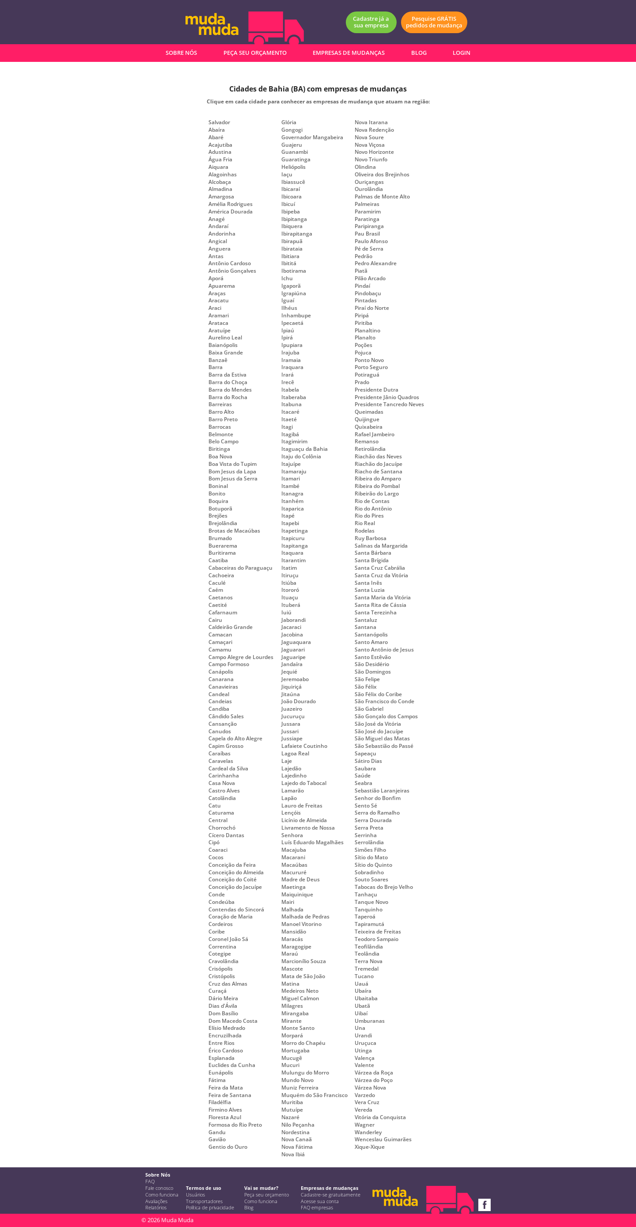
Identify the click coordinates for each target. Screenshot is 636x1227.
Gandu (217, 1132)
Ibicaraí (290, 189)
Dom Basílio (223, 1013)
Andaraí (218, 226)
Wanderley (368, 1132)
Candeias (220, 701)
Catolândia (222, 798)
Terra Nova (368, 961)
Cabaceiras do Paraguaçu (240, 568)
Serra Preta (369, 827)
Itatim (289, 568)
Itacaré (290, 411)
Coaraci (217, 850)
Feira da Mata (225, 1087)
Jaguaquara (296, 642)
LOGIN (461, 53)
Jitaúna (290, 694)
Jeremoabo (295, 679)
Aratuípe (219, 330)
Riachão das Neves (378, 456)
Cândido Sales (226, 716)
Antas (215, 256)
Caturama (221, 812)
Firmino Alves (225, 1109)
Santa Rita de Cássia (380, 605)
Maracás (292, 939)
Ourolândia (369, 189)
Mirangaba (295, 1013)
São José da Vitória (378, 724)
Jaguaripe (293, 657)
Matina (290, 983)
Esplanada (221, 1058)
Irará (287, 374)
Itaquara (292, 552)
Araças (217, 293)
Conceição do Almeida (236, 872)
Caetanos (220, 597)
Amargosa (221, 196)
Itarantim (293, 560)
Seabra (363, 783)
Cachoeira (221, 575)
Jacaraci (291, 627)
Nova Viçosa (370, 145)
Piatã (361, 270)
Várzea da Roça (374, 1072)
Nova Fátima (297, 1147)
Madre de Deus (300, 879)
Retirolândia (370, 449)
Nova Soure (369, 137)
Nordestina (295, 1132)
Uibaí (361, 1013)
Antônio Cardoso (229, 263)
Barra (215, 367)
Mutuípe (292, 1109)
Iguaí (287, 300)
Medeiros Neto (299, 991)
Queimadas (369, 411)
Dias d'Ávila (222, 1006)
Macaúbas (294, 865)
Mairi (287, 902)
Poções (363, 345)
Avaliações (156, 1201)
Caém (215, 590)
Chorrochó (221, 827)
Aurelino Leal (225, 337)
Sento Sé (366, 805)
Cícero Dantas (226, 835)
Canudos (219, 731)
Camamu (219, 649)
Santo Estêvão (373, 657)
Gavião (217, 1139)
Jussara (290, 724)
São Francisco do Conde (384, 701)
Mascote (292, 968)
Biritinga (219, 449)
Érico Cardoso (225, 1050)
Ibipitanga (294, 219)
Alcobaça (219, 182)
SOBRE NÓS (181, 53)
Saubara (365, 768)
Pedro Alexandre (376, 263)
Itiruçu (290, 575)
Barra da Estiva (227, 374)
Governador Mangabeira (312, 137)
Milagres (292, 1006)
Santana (365, 627)
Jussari (290, 731)
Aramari (218, 315)
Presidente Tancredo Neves (389, 404)
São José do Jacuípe (379, 731)
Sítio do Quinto (373, 865)
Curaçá (217, 991)
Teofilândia (369, 946)
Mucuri (290, 1065)
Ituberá (290, 605)
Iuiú (286, 612)
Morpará (292, 1035)
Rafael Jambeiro (374, 434)
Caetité (217, 605)
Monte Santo (297, 1028)
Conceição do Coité (232, 879)
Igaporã (291, 286)
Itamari (290, 478)
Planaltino (367, 330)
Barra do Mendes (230, 389)
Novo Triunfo (371, 159)
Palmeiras (367, 204)
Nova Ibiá (293, 1154)
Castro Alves (224, 790)
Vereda (363, 1109)
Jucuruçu (293, 716)
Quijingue (367, 419)
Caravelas (220, 761)
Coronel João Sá (228, 939)
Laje (286, 761)
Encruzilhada (225, 1035)
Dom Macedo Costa (232, 1021)
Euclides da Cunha (231, 1065)
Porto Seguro (371, 367)
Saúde (363, 775)
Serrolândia (369, 842)
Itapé (288, 515)
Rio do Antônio (373, 508)
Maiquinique (297, 894)
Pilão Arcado (370, 278)
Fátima (217, 1080)
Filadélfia (219, 1102)
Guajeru (291, 145)
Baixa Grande (225, 352)
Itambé (290, 486)
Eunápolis (220, 1072)
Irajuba (290, 352)
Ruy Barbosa (370, 538)
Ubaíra (363, 991)
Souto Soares (371, 879)
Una (360, 1028)
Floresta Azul (224, 1117)
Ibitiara (290, 256)
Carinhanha (223, 775)
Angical (217, 241)
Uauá (361, 983)
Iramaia (291, 360)
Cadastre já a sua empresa (371, 22)
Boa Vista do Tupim (232, 464)
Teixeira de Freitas (378, 931)
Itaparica (292, 508)
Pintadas (366, 300)
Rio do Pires (369, 515)
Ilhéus (289, 308)
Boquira (218, 501)
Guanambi (294, 152)
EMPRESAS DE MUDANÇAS (349, 53)
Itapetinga (294, 530)
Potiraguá (367, 374)
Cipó (214, 842)
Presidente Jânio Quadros (387, 397)
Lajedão (291, 768)
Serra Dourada (373, 820)
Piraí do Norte (372, 308)
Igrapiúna (293, 293)
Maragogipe (296, 946)
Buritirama (222, 552)
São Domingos (373, 671)
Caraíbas (219, 753)
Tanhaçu (366, 894)
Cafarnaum (222, 612)
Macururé (294, 872)
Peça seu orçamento (266, 1195)
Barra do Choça (227, 382)
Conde (216, 894)
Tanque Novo (371, 902)
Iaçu (286, 174)
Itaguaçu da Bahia (304, 449)
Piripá (362, 315)
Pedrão (363, 256)
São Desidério (372, 664)
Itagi (287, 427)
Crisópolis (220, 968)
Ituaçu (289, 597)
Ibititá (288, 263)
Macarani (293, 857)
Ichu (287, 278)
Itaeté (289, 419)
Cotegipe (219, 953)
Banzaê (217, 360)
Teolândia (367, 953)
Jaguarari (293, 649)
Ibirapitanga (296, 233)
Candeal (218, 694)
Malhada (292, 909)
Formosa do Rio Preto (235, 1124)
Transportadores (204, 1201)
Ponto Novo (369, 360)
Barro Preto (223, 419)
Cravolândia (223, 961)
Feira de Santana (229, 1095)
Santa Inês (368, 583)
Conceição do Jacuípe (235, 887)
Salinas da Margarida (381, 545)
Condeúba (221, 902)
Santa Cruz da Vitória (381, 575)
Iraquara (292, 367)
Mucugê (291, 1058)
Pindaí (362, 286)
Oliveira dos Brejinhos (382, 174)
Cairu (215, 620)
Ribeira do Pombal (377, 486)
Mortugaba (295, 1050)
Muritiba (292, 1102)
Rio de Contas (372, 501)
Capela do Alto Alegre (235, 738)
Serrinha (366, 835)
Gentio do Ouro (227, 1147)
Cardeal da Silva (228, 768)
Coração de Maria (230, 916)
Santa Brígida (372, 560)
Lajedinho (294, 775)
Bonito (216, 493)
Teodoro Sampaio (376, 939)
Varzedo (365, 1095)
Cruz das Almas (227, 983)
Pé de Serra (369, 248)
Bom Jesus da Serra (232, 478)
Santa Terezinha (376, 612)
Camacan (220, 634)
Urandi (363, 1035)
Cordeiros (220, 924)
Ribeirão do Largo (377, 493)
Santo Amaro (371, 642)
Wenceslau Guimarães (383, 1139)
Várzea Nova (370, 1087)
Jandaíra (292, 664)
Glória (288, 122)
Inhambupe (296, 315)
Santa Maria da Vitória (383, 597)
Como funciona (161, 1195)
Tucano (364, 976)
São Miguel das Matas (382, 738)
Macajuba (293, 850)
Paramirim (368, 211)
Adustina (219, 152)
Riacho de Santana (378, 471)
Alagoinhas (222, 174)
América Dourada (230, 211)
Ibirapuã (292, 241)
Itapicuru (293, 538)
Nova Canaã (296, 1139)
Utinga (363, 1050)
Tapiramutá (369, 924)
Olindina (365, 167)
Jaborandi (293, 620)
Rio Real (365, 523)
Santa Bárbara (373, 552)
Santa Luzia (370, 590)
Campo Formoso (228, 664)
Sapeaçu (365, 753)
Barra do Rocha (227, 397)
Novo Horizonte (374, 152)
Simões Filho (370, 850)
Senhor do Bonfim (378, 798)
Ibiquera (292, 226)
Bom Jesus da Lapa (232, 471)
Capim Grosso (225, 746)
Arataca (218, 323)
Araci (214, 308)
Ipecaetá (292, 323)
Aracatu (218, 300)
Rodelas (365, 530)
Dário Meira (223, 998)
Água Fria (220, 159)
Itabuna (291, 404)
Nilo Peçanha (297, 1124)
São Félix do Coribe (378, 694)
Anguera (219, 248)
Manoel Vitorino (301, 924)
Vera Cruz (367, 1102)
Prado (362, 382)
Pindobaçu (368, 293)
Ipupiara (292, 345)
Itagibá (290, 434)
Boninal (218, 486)
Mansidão (293, 931)
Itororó (290, 590)
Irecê (287, 382)
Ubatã (362, 1006)
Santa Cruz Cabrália (380, 568)
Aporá (215, 278)
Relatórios (156, 1207)
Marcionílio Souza (303, 961)
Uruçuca (365, 1043)
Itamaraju (294, 471)
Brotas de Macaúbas (234, 530)
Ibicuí (288, 204)
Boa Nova (220, 456)
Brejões (217, 515)
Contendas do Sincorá (236, 909)
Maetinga (293, 887)
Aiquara (218, 167)
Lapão (289, 798)
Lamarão (292, 790)
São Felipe (367, 679)
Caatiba (218, 560)
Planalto (365, 337)
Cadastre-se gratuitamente (330, 1195)
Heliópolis (293, 167)
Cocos (215, 857)
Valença (365, 1058)
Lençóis (291, 812)
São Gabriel (369, 709)
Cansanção (222, 724)
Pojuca (363, 352)
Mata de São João (303, 976)
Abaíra (216, 129)
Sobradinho (369, 872)
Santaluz (366, 620)
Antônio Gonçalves (232, 270)
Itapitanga (294, 545)
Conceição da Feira (232, 865)
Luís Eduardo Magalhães (312, 842)
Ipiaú (287, 330)
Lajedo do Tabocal (303, 783)
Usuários (195, 1195)
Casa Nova (221, 783)
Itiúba (288, 583)
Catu (214, 805)
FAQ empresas (317, 1207)
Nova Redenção (374, 129)
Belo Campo (223, 441)
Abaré (215, 137)
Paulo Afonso (371, 241)
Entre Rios (221, 1043)
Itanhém (292, 501)
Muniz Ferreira (299, 1087)
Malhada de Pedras (305, 916)
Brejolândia (222, 523)
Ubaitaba (366, 998)
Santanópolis (371, 634)
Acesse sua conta (320, 1201)
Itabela (290, 389)
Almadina (220, 189)
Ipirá (287, 337)
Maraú (289, 953)
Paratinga (367, 219)
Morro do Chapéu (303, 1043)
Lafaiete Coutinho (304, 746)
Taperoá (365, 916)
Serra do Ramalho (377, 812)
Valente (364, 1065)
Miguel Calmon (300, 998)
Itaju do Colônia (301, 456)
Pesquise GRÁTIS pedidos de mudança (434, 22)
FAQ (150, 1181)
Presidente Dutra (376, 389)
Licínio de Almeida (304, 820)
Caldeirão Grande (230, 627)
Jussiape (292, 738)
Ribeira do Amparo (378, 478)
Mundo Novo (297, 1080)
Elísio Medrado (226, 1028)
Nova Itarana (371, 122)
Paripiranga (369, 226)
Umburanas (370, 1021)
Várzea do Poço (374, 1080)
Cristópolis (221, 976)
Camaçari (220, 642)
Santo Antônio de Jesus (384, 649)
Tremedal (367, 968)
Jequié (289, 671)
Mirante (291, 1021)
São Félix (366, 686)
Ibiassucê (293, 182)
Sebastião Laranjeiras (382, 790)
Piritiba (363, 323)
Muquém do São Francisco (314, 1095)
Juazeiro (291, 709)
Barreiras (220, 404)
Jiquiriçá (291, 686)
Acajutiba (220, 145)
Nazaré (290, 1117)
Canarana (221, 679)
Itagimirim (294, 441)
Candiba (218, 709)
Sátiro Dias (368, 761)
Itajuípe (291, 464)
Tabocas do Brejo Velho (384, 887)
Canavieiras (223, 686)
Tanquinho (368, 909)
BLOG (419, 53)
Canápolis (220, 671)
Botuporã (220, 508)
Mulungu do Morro (305, 1072)
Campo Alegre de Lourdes (240, 657)
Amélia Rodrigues (230, 204)
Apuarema (221, 286)
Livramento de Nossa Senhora (308, 831)
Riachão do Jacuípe (378, 464)
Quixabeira (368, 427)
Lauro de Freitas (301, 805)
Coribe (216, 931)
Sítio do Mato (371, 857)
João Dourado (298, 701)
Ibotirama (293, 270)
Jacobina (292, 634)
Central (217, 820)
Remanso (367, 441)
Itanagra (292, 493)
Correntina (222, 946)
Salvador (219, 122)
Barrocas (219, 427)
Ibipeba (290, 211)
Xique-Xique (370, 1147)
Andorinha (221, 233)
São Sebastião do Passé (384, 746)
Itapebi (290, 523)
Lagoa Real (295, 753)
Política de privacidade (210, 1207)
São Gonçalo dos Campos (386, 716)
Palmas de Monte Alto (382, 196)
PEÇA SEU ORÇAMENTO (255, 53)
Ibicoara (291, 196)
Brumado (220, 538)
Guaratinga (295, 159)
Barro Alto (221, 411)
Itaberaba (293, 397)
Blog (249, 1207)
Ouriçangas (369, 182)
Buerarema (222, 545)
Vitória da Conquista (380, 1117)
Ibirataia (292, 248)
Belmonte (220, 434)
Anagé (216, 219)
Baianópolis (223, 345)
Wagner (365, 1124)
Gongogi (292, 129)
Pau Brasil (367, 233)
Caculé (217, 583)
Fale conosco (159, 1188)
